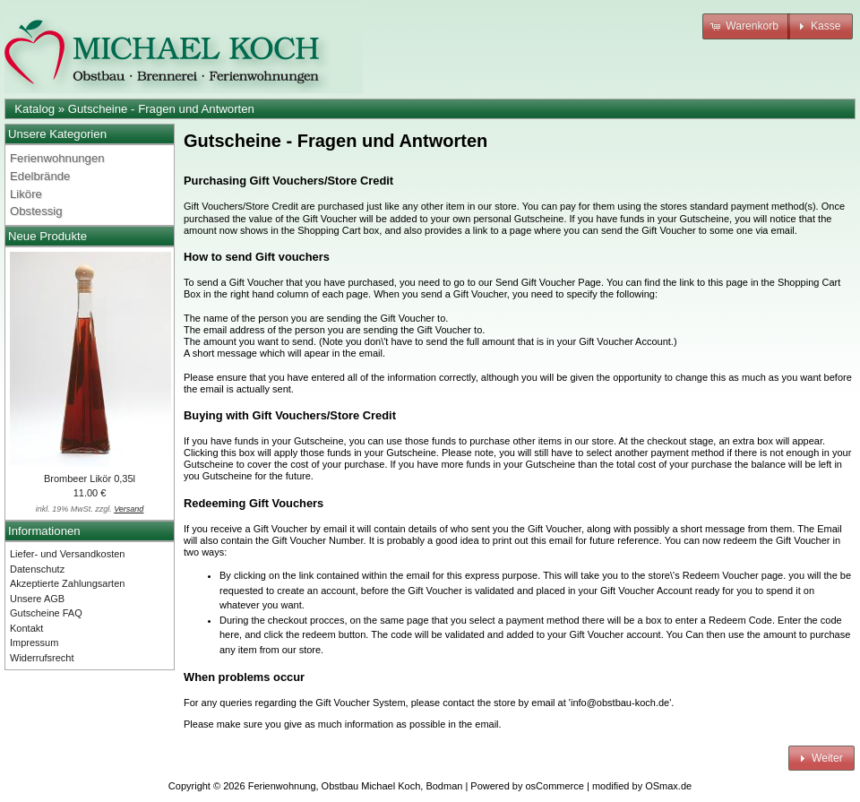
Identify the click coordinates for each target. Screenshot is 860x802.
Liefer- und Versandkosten (67, 553)
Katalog (34, 109)
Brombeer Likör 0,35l (89, 478)
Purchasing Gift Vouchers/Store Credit (288, 180)
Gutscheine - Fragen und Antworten (161, 109)
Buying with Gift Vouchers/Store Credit (290, 415)
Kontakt (26, 628)
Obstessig (36, 211)
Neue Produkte (47, 236)
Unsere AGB (37, 598)
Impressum (34, 642)
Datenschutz (37, 569)
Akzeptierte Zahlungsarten (67, 583)
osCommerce (555, 785)
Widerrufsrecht (42, 657)
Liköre (26, 194)
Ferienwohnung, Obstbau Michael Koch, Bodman (355, 785)
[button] (746, 26)
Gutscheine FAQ (46, 613)
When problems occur (244, 677)
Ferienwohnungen (57, 158)
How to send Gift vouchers (257, 256)
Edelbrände (40, 176)
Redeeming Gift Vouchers (253, 503)
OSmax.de (668, 785)
